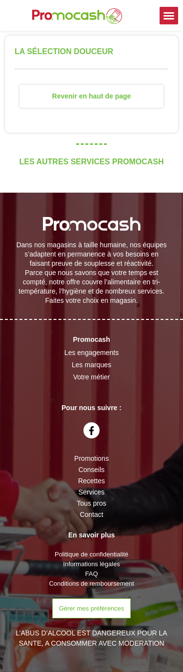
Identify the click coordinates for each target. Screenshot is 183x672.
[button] (169, 15)
